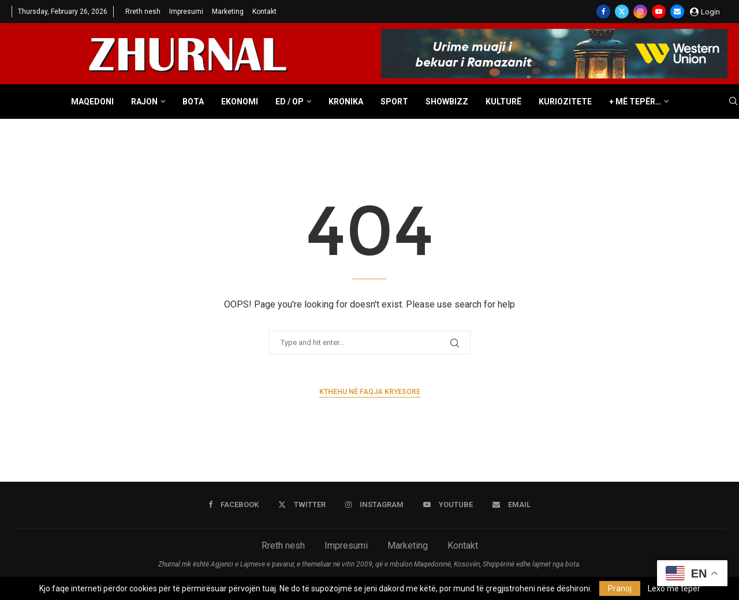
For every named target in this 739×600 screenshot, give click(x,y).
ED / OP (289, 101)
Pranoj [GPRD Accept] (620, 588)
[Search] (733, 101)
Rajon (144, 101)
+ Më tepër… (635, 101)
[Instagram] (640, 11)
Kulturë (503, 101)
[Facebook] (603, 11)
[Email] (677, 11)
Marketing (228, 11)
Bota (193, 101)
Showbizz (447, 101)
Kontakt (264, 11)
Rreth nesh (143, 11)
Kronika (346, 101)
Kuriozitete (565, 101)
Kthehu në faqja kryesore (369, 392)
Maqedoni (92, 101)
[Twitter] (622, 11)
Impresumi (186, 11)
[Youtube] (659, 11)
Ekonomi (239, 101)
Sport (394, 101)
